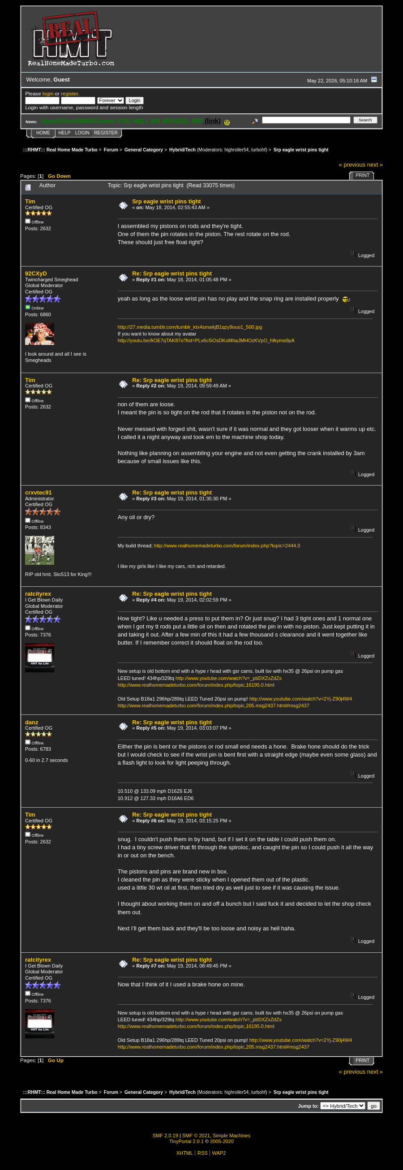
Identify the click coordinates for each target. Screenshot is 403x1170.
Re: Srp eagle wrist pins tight (172, 273)
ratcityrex (38, 593)
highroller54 (236, 149)
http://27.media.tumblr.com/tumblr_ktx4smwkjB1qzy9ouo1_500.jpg (190, 327)
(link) (212, 121)
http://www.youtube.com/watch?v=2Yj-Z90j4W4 (300, 698)
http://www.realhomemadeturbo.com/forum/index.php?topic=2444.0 (227, 545)
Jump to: (308, 1106)
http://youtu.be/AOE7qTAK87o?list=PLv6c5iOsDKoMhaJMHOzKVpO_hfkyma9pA (206, 340)
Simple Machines (231, 1135)
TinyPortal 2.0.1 (186, 1141)
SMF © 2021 (196, 1135)
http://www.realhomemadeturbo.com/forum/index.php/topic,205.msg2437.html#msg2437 (213, 705)
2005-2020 (222, 1141)
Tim (30, 201)
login (48, 93)
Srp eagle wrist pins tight (166, 201)
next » (375, 164)
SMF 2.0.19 (165, 1135)
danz (31, 722)
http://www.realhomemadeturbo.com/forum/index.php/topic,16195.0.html (196, 685)
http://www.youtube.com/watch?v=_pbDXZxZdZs (229, 678)
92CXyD (36, 273)
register (69, 93)
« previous (352, 164)
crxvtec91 (38, 492)
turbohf (258, 149)
